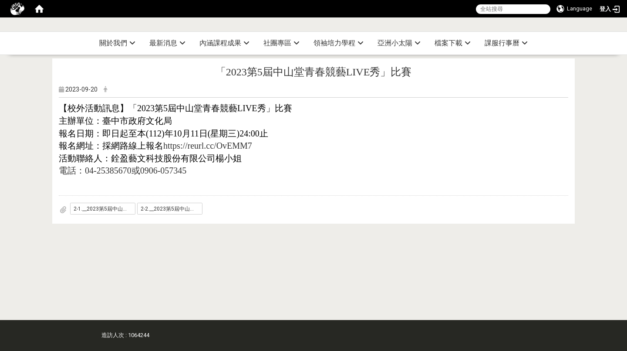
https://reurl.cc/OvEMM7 (207, 145)
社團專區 (281, 43)
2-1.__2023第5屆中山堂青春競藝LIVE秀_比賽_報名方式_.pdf (104, 209)
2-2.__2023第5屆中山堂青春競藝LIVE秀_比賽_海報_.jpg (171, 209)
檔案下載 (453, 43)
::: (624, 28)
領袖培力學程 (339, 43)
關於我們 (117, 43)
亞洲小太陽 (399, 43)
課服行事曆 (506, 43)
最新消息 (167, 43)
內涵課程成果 (224, 43)
